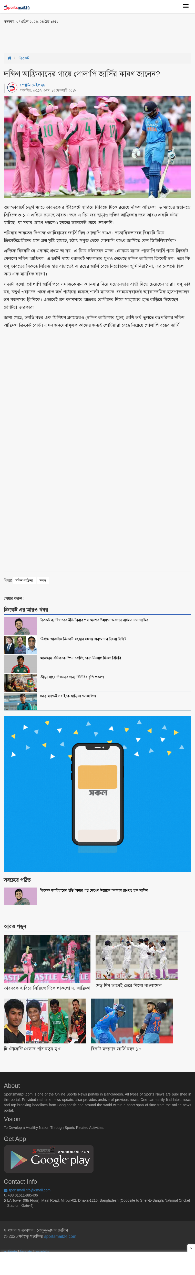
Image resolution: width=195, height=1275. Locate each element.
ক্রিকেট (24, 58)
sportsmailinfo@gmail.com (27, 1190)
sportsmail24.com (59, 1236)
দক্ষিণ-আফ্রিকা (24, 580)
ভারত (42, 580)
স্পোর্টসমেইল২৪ (33, 85)
